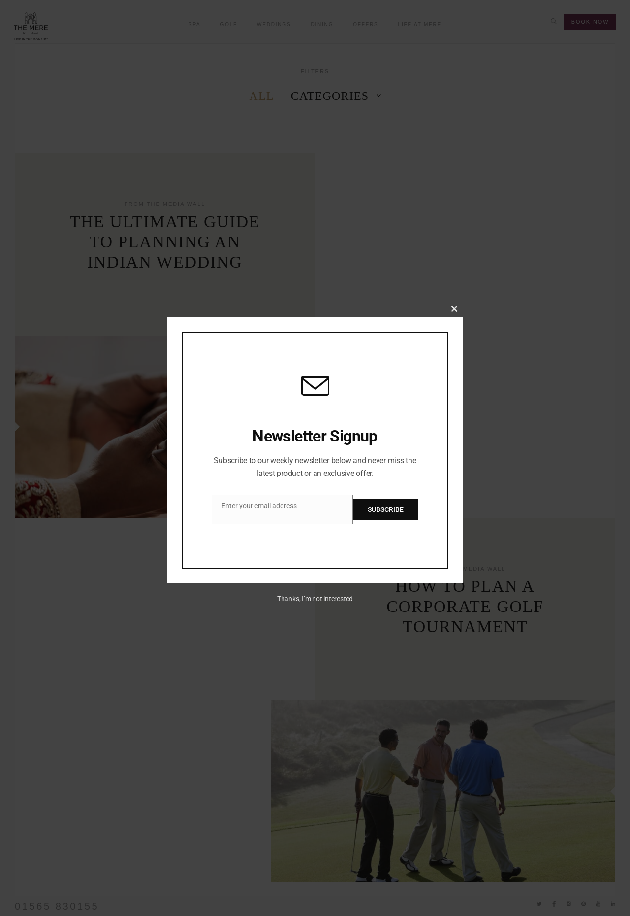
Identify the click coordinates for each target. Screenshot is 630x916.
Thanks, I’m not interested (315, 599)
